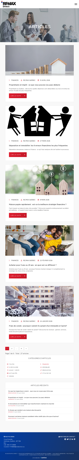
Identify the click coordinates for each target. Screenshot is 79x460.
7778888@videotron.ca (16, 446)
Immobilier (45, 367)
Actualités (12, 373)
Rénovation (45, 370)
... (16, 348)
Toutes (10, 364)
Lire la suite (16, 96)
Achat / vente (13, 370)
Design (10, 376)
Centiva (43, 457)
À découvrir (12, 367)
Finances (13, 80)
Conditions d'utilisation (36, 454)
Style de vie (45, 373)
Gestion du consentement (52, 454)
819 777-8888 (11, 445)
